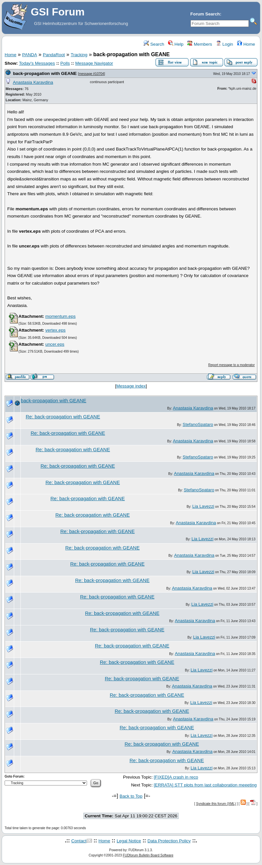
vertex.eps (55, 330)
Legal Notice (129, 840)
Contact (78, 840)
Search (154, 44)
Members (199, 44)
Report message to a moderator (231, 365)
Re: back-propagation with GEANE (63, 416)
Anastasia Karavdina (33, 82)
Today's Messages (37, 63)
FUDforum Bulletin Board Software (148, 855)
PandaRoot (54, 54)
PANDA (29, 54)
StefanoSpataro (198, 424)
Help (176, 44)
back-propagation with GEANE (44, 73)
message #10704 (91, 74)
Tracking (79, 54)
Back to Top (131, 796)
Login (224, 44)
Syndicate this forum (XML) (216, 804)
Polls (65, 63)
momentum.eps (60, 316)
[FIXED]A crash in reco (176, 777)
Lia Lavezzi (203, 506)
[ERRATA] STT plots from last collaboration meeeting (205, 785)
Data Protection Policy (169, 840)
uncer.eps (54, 344)
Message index (131, 386)
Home (246, 44)
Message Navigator (94, 63)
